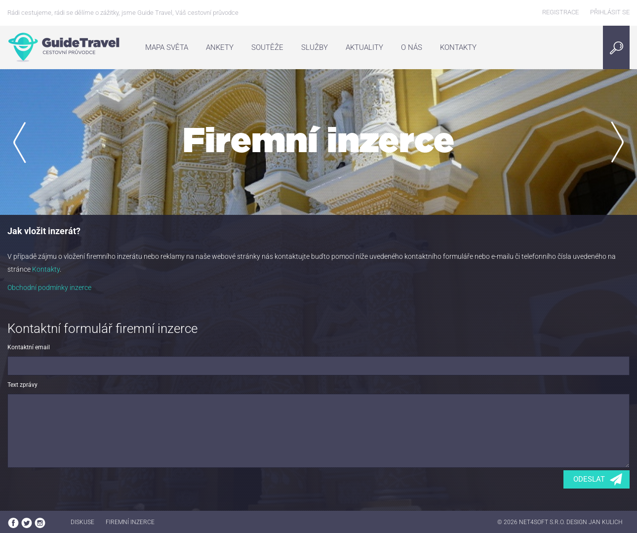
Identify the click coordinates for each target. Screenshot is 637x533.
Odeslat (589, 479)
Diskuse (82, 522)
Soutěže (267, 47)
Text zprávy (22, 384)
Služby (314, 47)
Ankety (220, 47)
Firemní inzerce (130, 522)
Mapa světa (166, 47)
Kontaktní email (28, 347)
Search (619, 47)
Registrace (560, 12)
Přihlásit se (610, 12)
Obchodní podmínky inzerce (49, 287)
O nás (411, 47)
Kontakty (458, 47)
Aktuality (364, 47)
